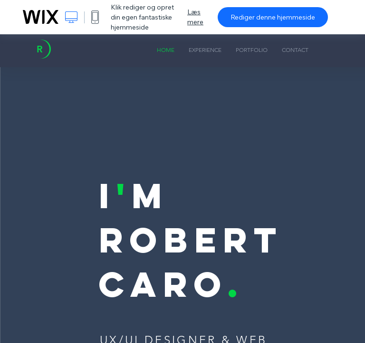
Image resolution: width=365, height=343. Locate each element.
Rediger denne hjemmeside (273, 17)
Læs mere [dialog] (195, 17)
